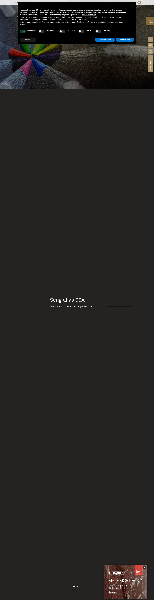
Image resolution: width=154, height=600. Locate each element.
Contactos (151, 64)
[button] (133, 6)
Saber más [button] (28, 40)
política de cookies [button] (89, 15)
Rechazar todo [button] (105, 40)
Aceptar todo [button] (125, 40)
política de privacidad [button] (114, 10)
